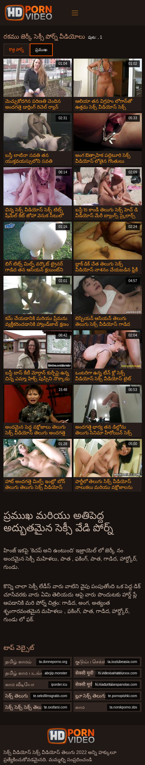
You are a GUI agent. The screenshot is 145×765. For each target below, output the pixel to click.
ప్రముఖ (41, 49)
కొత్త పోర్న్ (16, 49)
